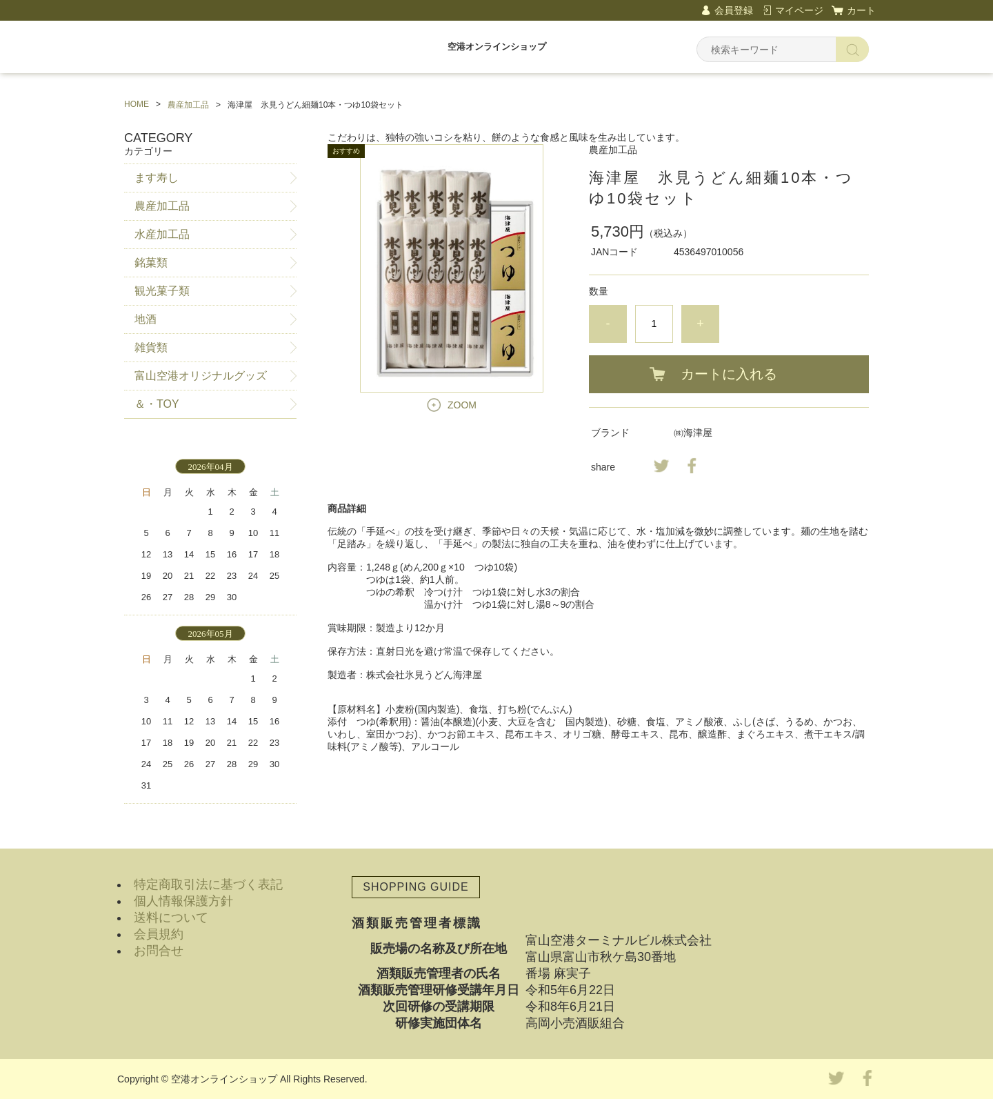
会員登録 (733, 10)
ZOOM (462, 404)
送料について (171, 917)
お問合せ (158, 951)
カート (861, 10)
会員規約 (158, 934)
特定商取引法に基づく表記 (208, 884)
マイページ (799, 10)
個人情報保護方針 (183, 901)
